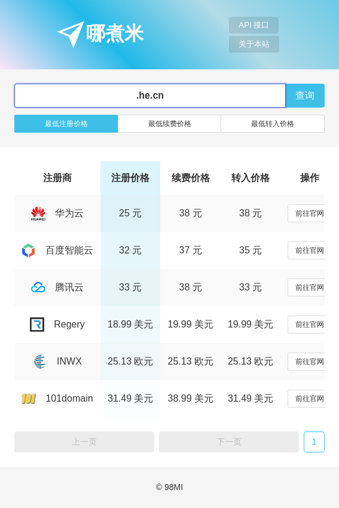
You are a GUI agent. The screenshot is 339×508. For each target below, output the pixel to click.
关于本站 (254, 43)
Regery (57, 324)
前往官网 (309, 213)
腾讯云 (57, 287)
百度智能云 (57, 250)
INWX (57, 361)
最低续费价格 (169, 124)
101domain (57, 398)
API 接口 (254, 24)
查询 (304, 95)
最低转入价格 (272, 124)
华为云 (57, 213)
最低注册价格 (66, 124)
